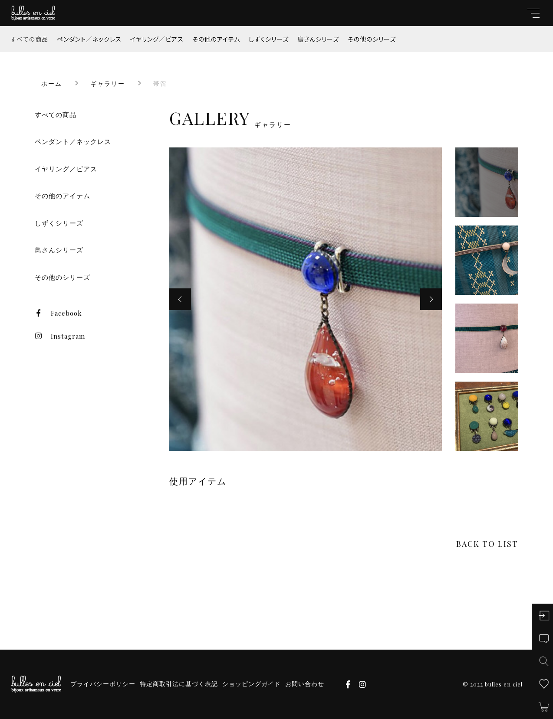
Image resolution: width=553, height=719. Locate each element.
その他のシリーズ (372, 39)
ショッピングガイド (251, 683)
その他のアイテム (216, 39)
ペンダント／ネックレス (89, 39)
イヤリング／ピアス (157, 39)
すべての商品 (29, 39)
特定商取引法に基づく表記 (179, 683)
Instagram (60, 336)
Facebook (58, 313)
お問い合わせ (304, 683)
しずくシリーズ (269, 39)
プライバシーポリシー (102, 683)
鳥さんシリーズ (318, 39)
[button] (180, 299)
